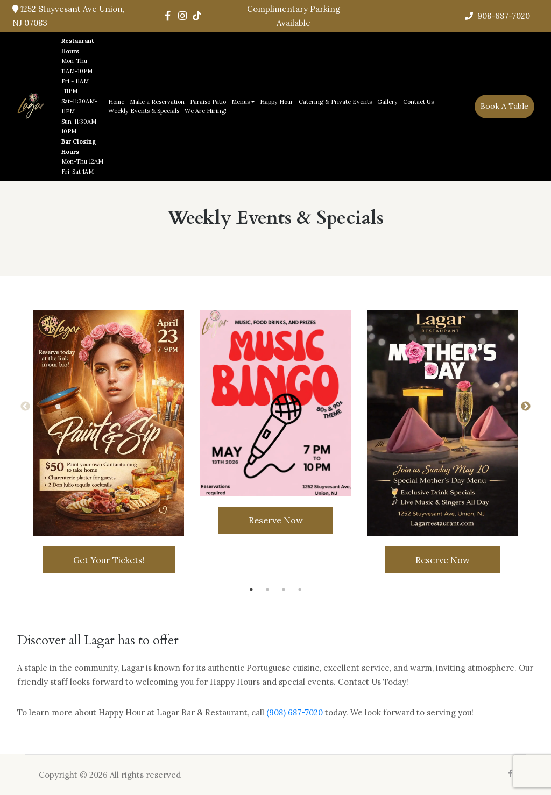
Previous (25, 406)
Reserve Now (276, 520)
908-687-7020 (497, 16)
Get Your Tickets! (109, 560)
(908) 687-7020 (294, 712)
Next (525, 406)
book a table (504, 106)
